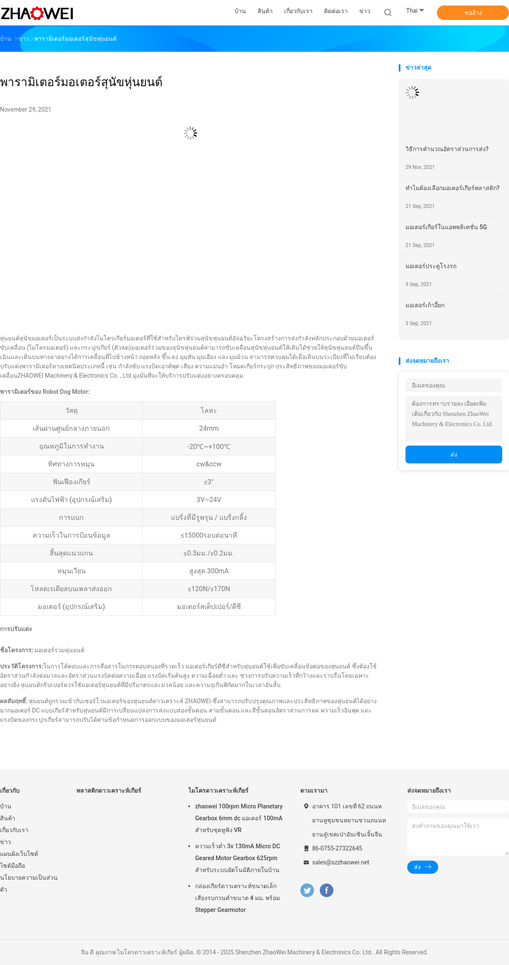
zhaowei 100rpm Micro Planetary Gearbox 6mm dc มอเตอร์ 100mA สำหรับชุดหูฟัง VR (238, 818)
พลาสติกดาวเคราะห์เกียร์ (108, 790)
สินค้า (7, 818)
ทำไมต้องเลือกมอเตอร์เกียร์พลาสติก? (453, 188)
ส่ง (453, 454)
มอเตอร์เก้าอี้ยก (425, 305)
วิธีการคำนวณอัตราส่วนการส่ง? (447, 149)
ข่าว (5, 842)
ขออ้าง (473, 12)
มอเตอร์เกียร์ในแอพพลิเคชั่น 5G (446, 227)
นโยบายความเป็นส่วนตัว (29, 883)
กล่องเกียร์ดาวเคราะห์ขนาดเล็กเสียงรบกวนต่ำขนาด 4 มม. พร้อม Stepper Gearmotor (237, 898)
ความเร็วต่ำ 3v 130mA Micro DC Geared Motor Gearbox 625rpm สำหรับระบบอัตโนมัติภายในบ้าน (237, 858)
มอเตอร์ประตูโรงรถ (431, 266)
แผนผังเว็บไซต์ (19, 853)
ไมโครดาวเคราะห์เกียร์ (218, 790)
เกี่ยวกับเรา (14, 830)
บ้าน (5, 806)
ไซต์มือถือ (12, 865)
